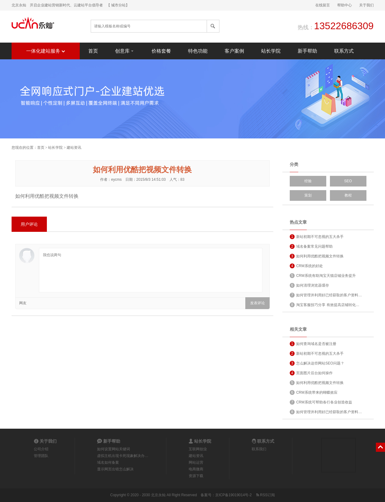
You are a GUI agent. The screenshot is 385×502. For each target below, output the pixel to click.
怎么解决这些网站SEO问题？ (317, 363)
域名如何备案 (108, 462)
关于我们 (366, 5)
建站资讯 (74, 147)
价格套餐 (161, 51)
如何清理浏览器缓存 (309, 285)
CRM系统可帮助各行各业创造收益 (321, 402)
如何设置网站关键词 (113, 449)
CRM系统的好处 (306, 265)
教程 (348, 195)
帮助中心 (344, 5)
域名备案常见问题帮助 (311, 246)
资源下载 (196, 476)
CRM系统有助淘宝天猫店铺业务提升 (323, 275)
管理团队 (41, 456)
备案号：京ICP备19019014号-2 (226, 495)
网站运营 (196, 462)
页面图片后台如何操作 (311, 373)
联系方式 (344, 51)
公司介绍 (41, 449)
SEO (348, 181)
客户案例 (234, 51)
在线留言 (322, 5)
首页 (93, 51)
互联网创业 (198, 449)
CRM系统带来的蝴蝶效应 (314, 392)
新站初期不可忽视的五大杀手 (317, 236)
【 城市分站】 (118, 5)
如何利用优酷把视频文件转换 (317, 256)
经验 (308, 181)
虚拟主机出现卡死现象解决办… (122, 456)
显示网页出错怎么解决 (115, 469)
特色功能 (198, 51)
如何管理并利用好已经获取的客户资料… (326, 295)
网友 (22, 303)
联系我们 (259, 449)
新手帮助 (307, 51)
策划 (308, 195)
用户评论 (29, 224)
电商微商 (196, 469)
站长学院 (271, 51)
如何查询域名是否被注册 (313, 343)
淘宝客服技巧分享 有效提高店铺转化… (324, 304)
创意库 (125, 51)
